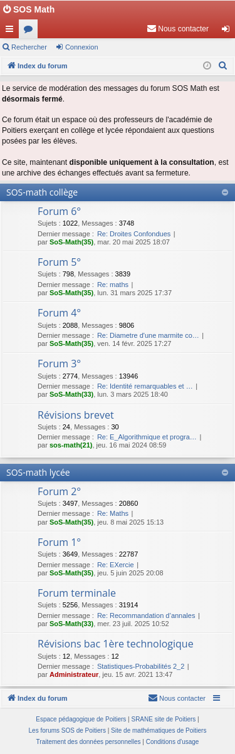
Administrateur (74, 674)
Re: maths (112, 284)
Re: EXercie (115, 564)
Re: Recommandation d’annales (146, 615)
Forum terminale (77, 593)
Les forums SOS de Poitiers (67, 730)
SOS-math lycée (38, 472)
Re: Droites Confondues (133, 234)
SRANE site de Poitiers (163, 719)
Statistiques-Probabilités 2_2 (140, 666)
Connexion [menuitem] (228, 31)
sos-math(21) (71, 445)
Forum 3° (59, 363)
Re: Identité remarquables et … (145, 386)
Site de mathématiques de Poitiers (158, 730)
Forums (31, 31)
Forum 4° (59, 313)
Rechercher (29, 47)
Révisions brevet (76, 415)
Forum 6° (59, 211)
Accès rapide (12, 31)
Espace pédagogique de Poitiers (81, 719)
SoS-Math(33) (71, 394)
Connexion (81, 47)
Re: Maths (112, 513)
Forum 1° (59, 542)
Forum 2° (59, 491)
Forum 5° (59, 262)
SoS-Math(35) (71, 242)
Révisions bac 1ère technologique (116, 644)
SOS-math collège (42, 192)
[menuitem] (177, 28)
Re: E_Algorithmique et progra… (147, 437)
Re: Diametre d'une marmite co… (148, 335)
